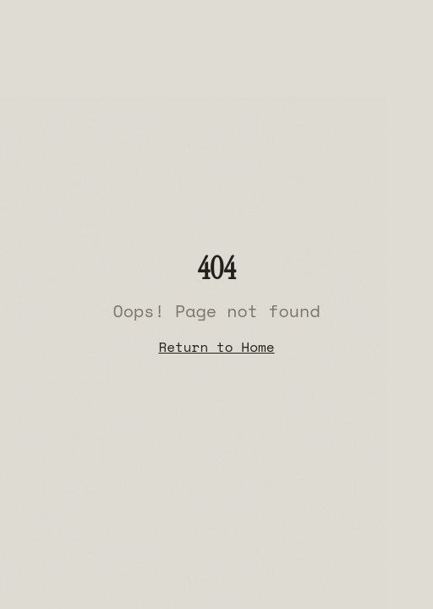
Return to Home (216, 347)
